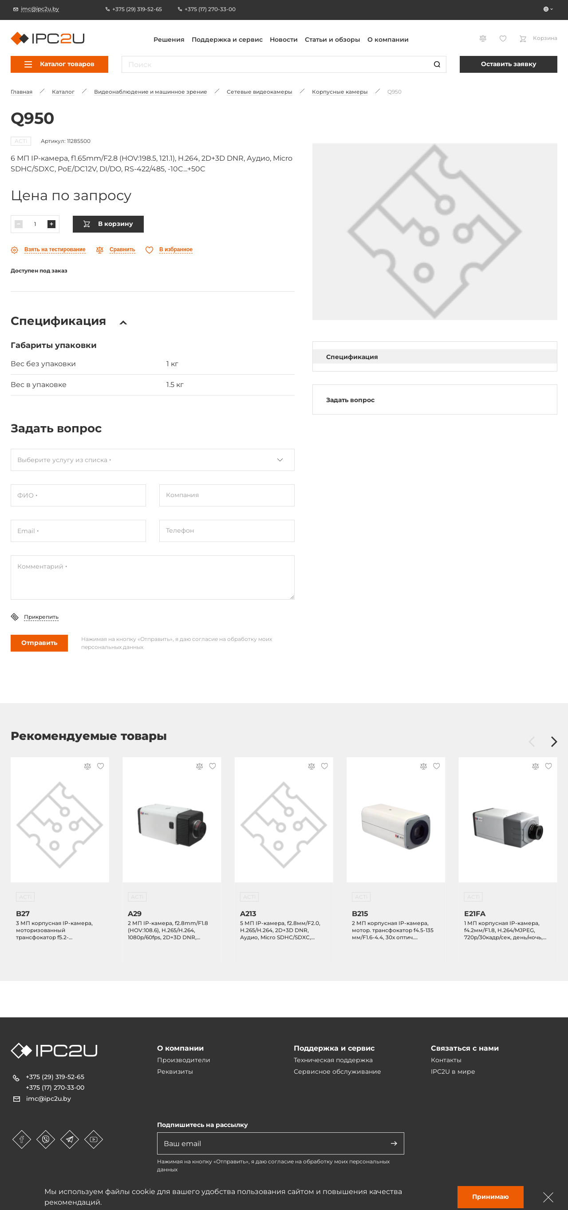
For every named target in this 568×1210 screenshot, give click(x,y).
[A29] (172, 825)
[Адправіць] (394, 1143)
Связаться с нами (465, 1048)
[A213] (284, 825)
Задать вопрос (350, 400)
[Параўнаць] (115, 250)
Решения (169, 39)
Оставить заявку (508, 64)
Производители (183, 1060)
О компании (388, 39)
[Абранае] (169, 250)
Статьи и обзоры (332, 39)
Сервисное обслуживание (337, 1072)
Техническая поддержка (333, 1060)
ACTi (21, 141)
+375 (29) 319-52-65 (55, 1077)
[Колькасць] (35, 224)
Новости (284, 39)
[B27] (60, 825)
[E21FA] (508, 825)
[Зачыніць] (548, 1197)
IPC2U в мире (453, 1072)
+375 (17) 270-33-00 (55, 1087)
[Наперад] (554, 742)
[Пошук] (437, 64)
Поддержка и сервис (227, 39)
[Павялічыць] (51, 224)
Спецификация (352, 357)
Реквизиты (175, 1072)
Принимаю (490, 1197)
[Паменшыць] (19, 224)
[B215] (396, 825)
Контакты (446, 1060)
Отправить (39, 643)
